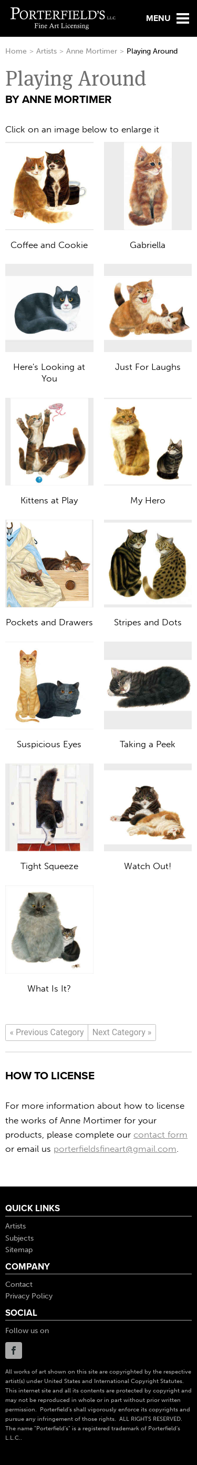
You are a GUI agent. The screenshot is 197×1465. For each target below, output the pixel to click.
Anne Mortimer (91, 51)
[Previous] (46, 1032)
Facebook (13, 1350)
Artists (46, 51)
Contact (19, 1284)
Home (16, 51)
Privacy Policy (29, 1296)
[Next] (122, 1032)
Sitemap (19, 1249)
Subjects (19, 1238)
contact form (160, 1134)
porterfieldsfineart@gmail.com (115, 1148)
